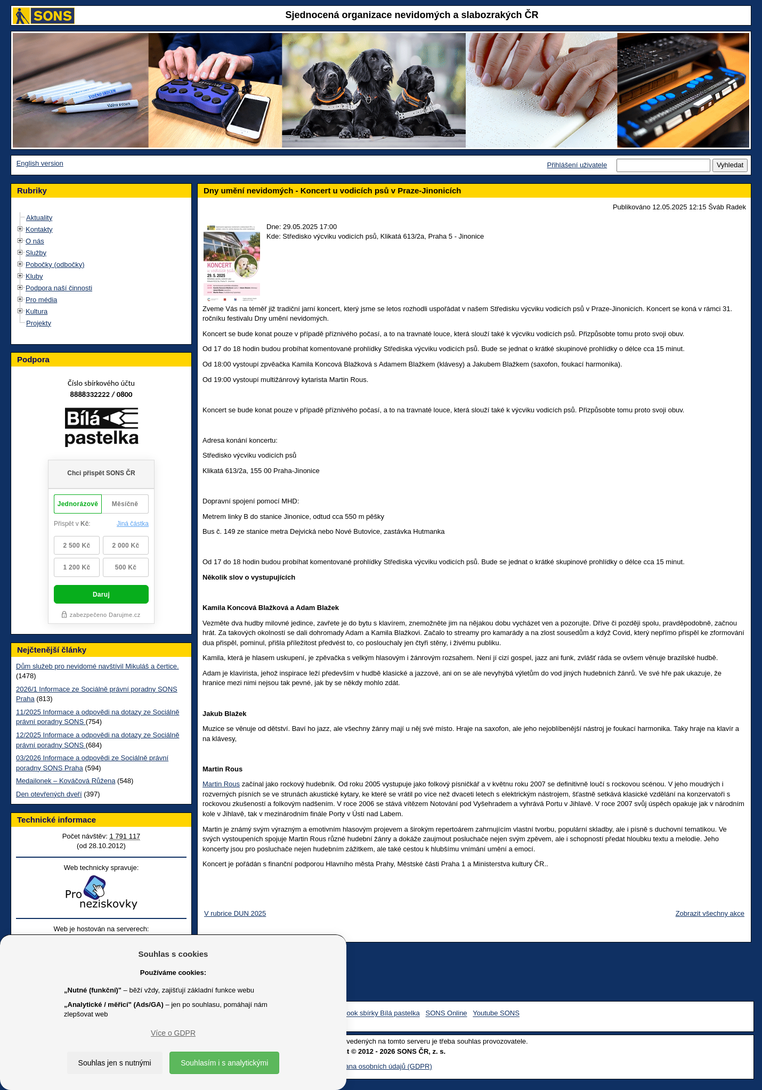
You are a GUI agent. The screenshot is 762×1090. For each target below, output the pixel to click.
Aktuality (39, 218)
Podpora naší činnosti (59, 288)
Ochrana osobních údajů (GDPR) (381, 1066)
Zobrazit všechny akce (710, 913)
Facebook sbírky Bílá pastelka (373, 1014)
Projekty (38, 323)
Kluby (34, 276)
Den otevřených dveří (49, 794)
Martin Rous (221, 784)
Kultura (36, 311)
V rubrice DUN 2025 (235, 913)
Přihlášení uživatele (577, 165)
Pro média (41, 300)
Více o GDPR (173, 1033)
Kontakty (39, 229)
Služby (36, 253)
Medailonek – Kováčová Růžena (65, 781)
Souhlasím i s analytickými (224, 1063)
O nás (35, 241)
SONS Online (446, 1014)
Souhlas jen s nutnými (114, 1063)
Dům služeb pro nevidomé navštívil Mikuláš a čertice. (97, 666)
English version (40, 163)
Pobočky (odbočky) (55, 265)
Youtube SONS (496, 1014)
